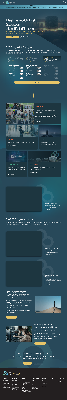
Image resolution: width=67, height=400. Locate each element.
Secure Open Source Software (16, 388)
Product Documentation (26, 382)
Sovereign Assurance (6, 387)
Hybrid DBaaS (14, 384)
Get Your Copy (38, 121)
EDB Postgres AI (6, 380)
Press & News (44, 383)
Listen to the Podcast (45, 147)
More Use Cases (15, 389)
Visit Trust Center (40, 343)
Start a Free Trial (38, 363)
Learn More (60, 7)
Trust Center (24, 388)
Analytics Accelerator (6, 386)
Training (23, 387)
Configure (54, 82)
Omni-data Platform (16, 385)
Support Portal (25, 386)
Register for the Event (12, 145)
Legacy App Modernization (15, 383)
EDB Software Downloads (24, 384)
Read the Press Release (25, 36)
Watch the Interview (11, 174)
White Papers (34, 387)
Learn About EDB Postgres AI (12, 36)
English (60, 381)
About (43, 380)
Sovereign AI (14, 380)
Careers (43, 384)
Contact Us (27, 363)
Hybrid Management (6, 383)
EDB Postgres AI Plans (26, 390)
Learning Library (35, 388)
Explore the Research (34, 172)
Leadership (44, 382)
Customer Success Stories (35, 383)
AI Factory (4, 384)
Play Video (48, 209)
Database (4, 382)
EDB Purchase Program (26, 391)
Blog (33, 380)
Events (33, 384)
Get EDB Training (11, 317)
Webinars (33, 385)
